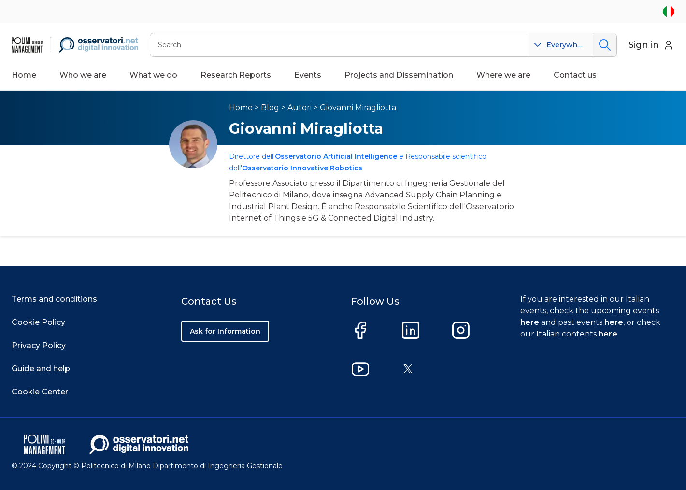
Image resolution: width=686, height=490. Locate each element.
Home (24, 75)
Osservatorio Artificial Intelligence (336, 156)
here (529, 322)
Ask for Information (225, 331)
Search (604, 44)
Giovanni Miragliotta (358, 107)
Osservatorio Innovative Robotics (302, 168)
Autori (299, 107)
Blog (270, 107)
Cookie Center (40, 391)
